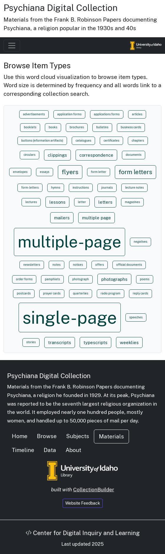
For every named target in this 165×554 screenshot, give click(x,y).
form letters (135, 172)
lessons (57, 202)
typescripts (95, 342)
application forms (69, 114)
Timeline (23, 450)
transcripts (59, 342)
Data (50, 450)
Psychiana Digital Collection (60, 7)
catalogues (83, 140)
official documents (129, 264)
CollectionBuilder (93, 490)
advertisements (34, 114)
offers (99, 264)
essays (44, 172)
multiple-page (69, 241)
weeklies (129, 342)
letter (82, 202)
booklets (30, 127)
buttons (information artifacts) (42, 140)
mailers (62, 217)
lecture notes (134, 187)
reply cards (140, 293)
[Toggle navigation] (12, 45)
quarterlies (80, 293)
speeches (136, 317)
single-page (69, 317)
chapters (138, 140)
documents (133, 154)
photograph (80, 279)
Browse (47, 436)
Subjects (77, 436)
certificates (111, 140)
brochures (77, 127)
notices (78, 264)
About (73, 450)
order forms (24, 279)
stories (31, 342)
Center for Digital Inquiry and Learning (83, 533)
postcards (24, 293)
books (53, 127)
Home (19, 436)
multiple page (96, 217)
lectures (31, 202)
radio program (110, 293)
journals (107, 187)
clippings (57, 155)
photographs (114, 279)
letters (105, 202)
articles (137, 114)
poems (144, 279)
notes (57, 264)
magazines (132, 202)
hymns (55, 187)
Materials (111, 436)
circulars (29, 154)
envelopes (20, 172)
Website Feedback (82, 503)
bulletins (102, 127)
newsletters (31, 264)
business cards (131, 127)
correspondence (96, 155)
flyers (70, 172)
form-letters (30, 187)
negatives (140, 241)
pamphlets (52, 279)
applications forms (107, 114)
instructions (81, 187)
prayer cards (52, 293)
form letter (98, 172)
